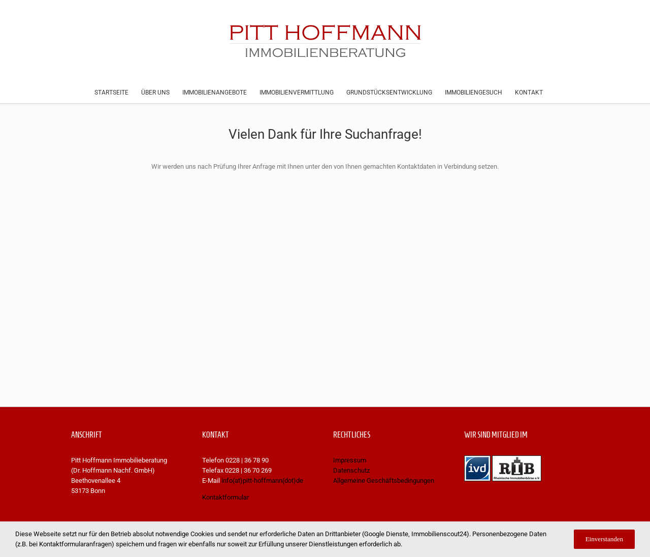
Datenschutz (351, 470)
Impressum (349, 460)
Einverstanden (604, 539)
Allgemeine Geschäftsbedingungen (383, 480)
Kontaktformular (225, 497)
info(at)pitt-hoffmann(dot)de (262, 480)
